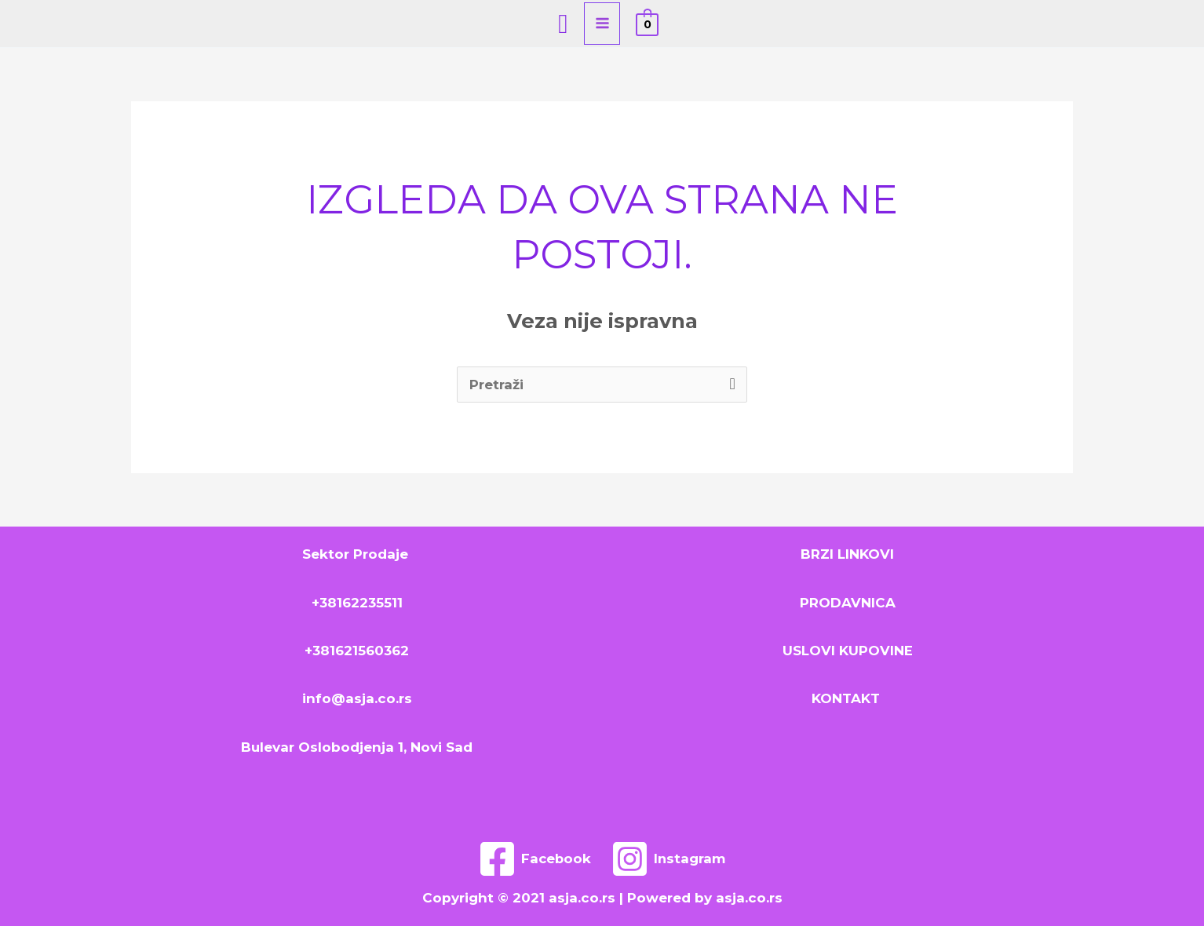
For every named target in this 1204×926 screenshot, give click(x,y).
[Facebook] (534, 859)
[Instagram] (670, 859)
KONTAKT (848, 698)
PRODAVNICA (848, 603)
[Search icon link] (562, 23)
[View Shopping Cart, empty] (647, 23)
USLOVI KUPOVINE (848, 650)
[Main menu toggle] (602, 23)
